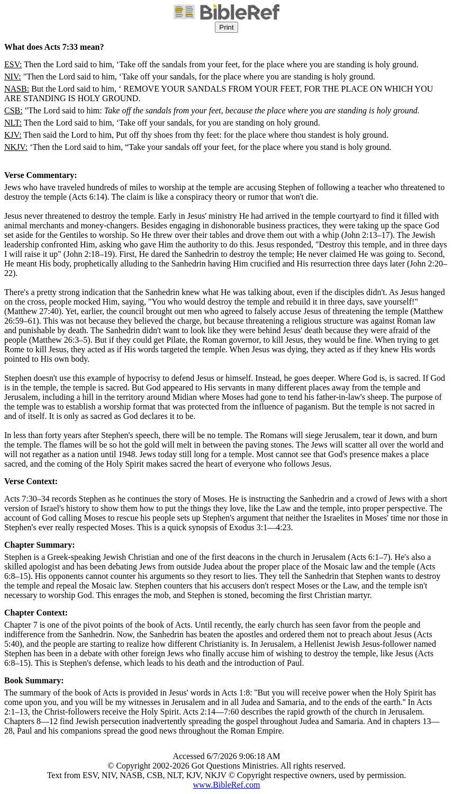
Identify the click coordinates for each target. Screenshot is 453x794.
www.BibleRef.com (226, 784)
